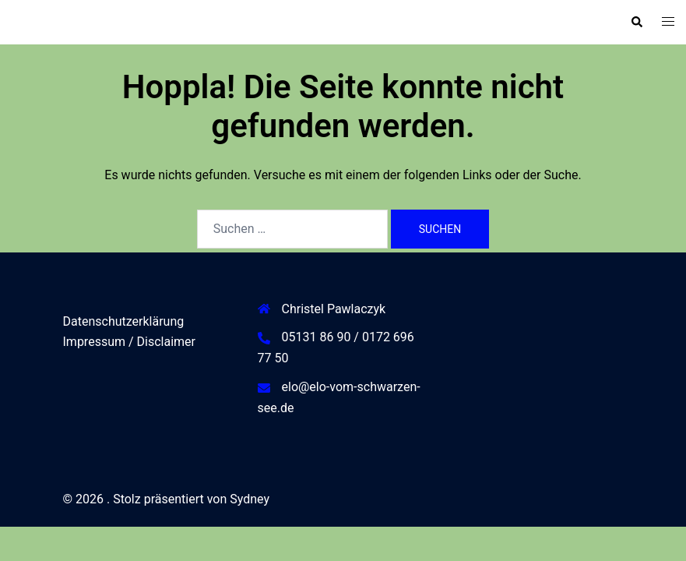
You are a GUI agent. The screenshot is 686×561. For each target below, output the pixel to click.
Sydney (249, 499)
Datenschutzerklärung (124, 321)
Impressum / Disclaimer (129, 341)
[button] (636, 22)
